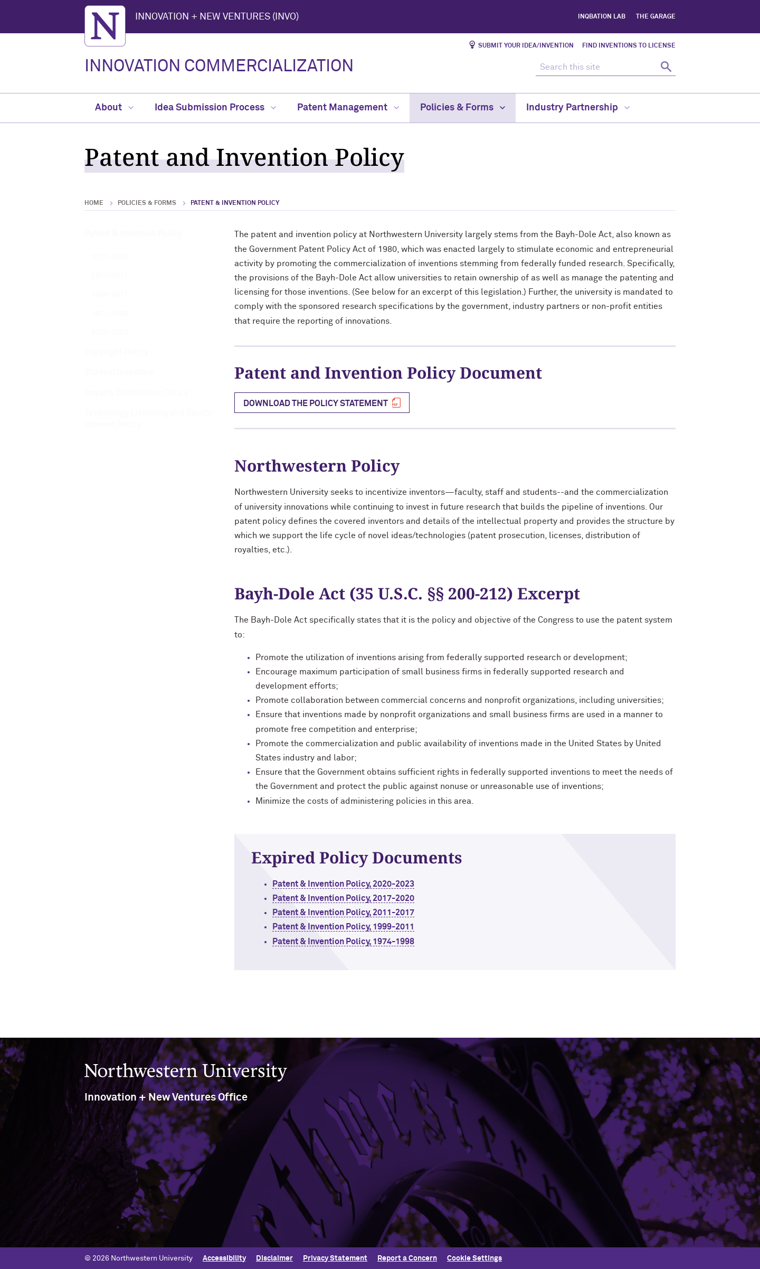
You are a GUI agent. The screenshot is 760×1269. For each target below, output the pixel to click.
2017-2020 (109, 257)
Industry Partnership (578, 107)
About (114, 107)
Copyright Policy (116, 352)
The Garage (656, 17)
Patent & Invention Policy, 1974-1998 (376, 941)
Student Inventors (119, 372)
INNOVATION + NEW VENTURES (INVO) (217, 17)
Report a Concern (407, 1257)
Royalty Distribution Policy (136, 393)
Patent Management (348, 107)
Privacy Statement (335, 1257)
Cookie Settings (474, 1257)
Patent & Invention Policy (133, 233)
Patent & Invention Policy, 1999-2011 (376, 927)
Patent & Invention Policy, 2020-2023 (376, 884)
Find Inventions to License (629, 46)
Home (93, 203)
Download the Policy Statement (315, 403)
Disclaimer (274, 1257)
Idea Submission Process (215, 107)
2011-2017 (109, 275)
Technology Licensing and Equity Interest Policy (148, 419)
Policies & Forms (462, 107)
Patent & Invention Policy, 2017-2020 (376, 898)
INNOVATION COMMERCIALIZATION (219, 66)
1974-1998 (109, 313)
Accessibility (224, 1257)
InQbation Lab (601, 17)
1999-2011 (109, 294)
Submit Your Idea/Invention (526, 46)
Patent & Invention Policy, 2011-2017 (376, 912)
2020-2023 (109, 332)
